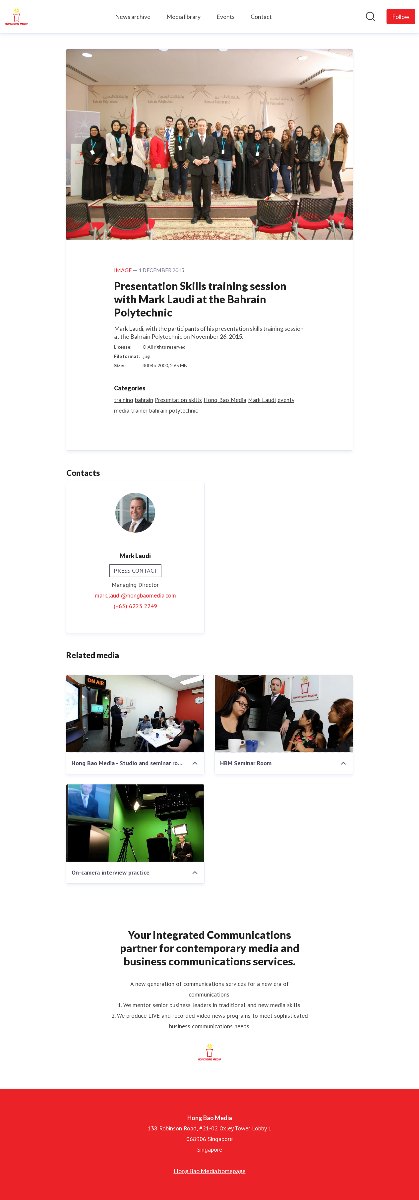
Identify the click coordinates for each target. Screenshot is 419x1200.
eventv (285, 400)
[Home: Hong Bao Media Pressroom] (16, 16)
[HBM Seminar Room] (284, 714)
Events (225, 16)
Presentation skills (178, 400)
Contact (261, 16)
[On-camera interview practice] (135, 823)
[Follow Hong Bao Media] (401, 16)
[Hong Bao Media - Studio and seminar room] (135, 714)
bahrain (144, 400)
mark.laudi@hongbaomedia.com (135, 595)
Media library (183, 16)
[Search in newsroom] (370, 16)
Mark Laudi (262, 400)
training (123, 400)
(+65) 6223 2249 (135, 606)
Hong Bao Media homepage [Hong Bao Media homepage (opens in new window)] (210, 1170)
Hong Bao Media (225, 400)
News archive (132, 16)
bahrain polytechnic (173, 410)
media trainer (131, 410)
